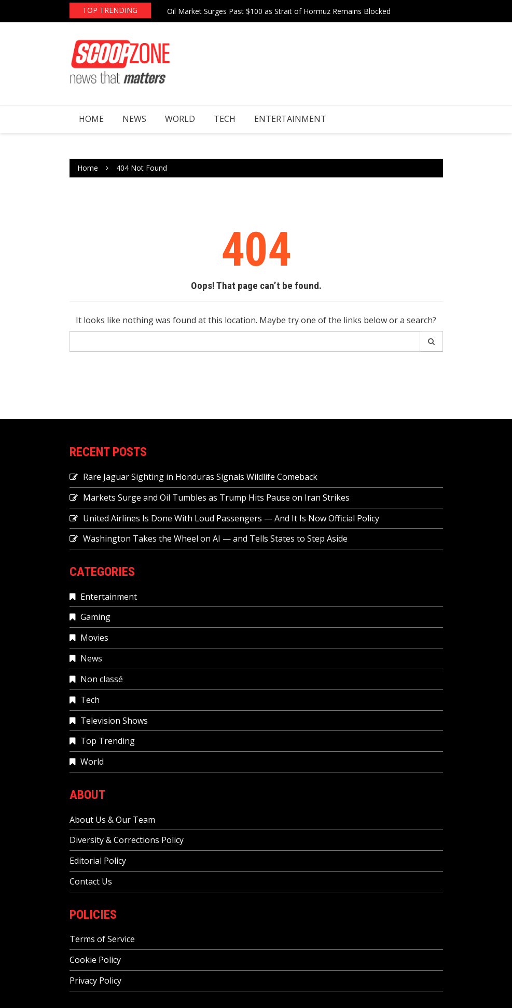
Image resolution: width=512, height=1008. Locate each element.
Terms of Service (102, 939)
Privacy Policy (95, 980)
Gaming (95, 617)
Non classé (101, 679)
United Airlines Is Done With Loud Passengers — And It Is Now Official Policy (231, 518)
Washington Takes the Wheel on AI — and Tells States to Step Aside (215, 538)
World (180, 119)
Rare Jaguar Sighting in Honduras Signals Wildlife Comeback (200, 476)
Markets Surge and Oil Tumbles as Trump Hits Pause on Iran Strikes (216, 497)
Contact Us (91, 881)
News (134, 119)
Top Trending (107, 741)
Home (91, 119)
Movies (94, 637)
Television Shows (114, 720)
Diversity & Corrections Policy (127, 840)
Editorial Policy (98, 860)
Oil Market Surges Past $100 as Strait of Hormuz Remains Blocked (279, 11)
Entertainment (290, 119)
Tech (225, 119)
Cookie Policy (95, 959)
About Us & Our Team (112, 819)
